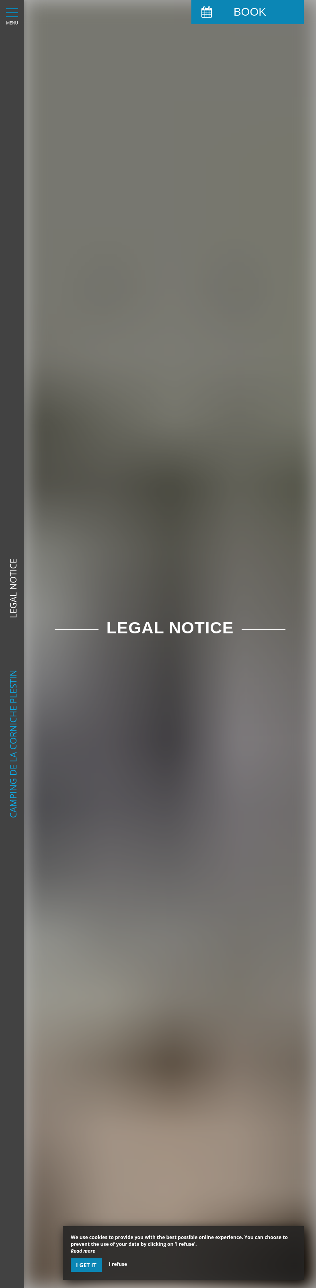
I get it (86, 1265)
